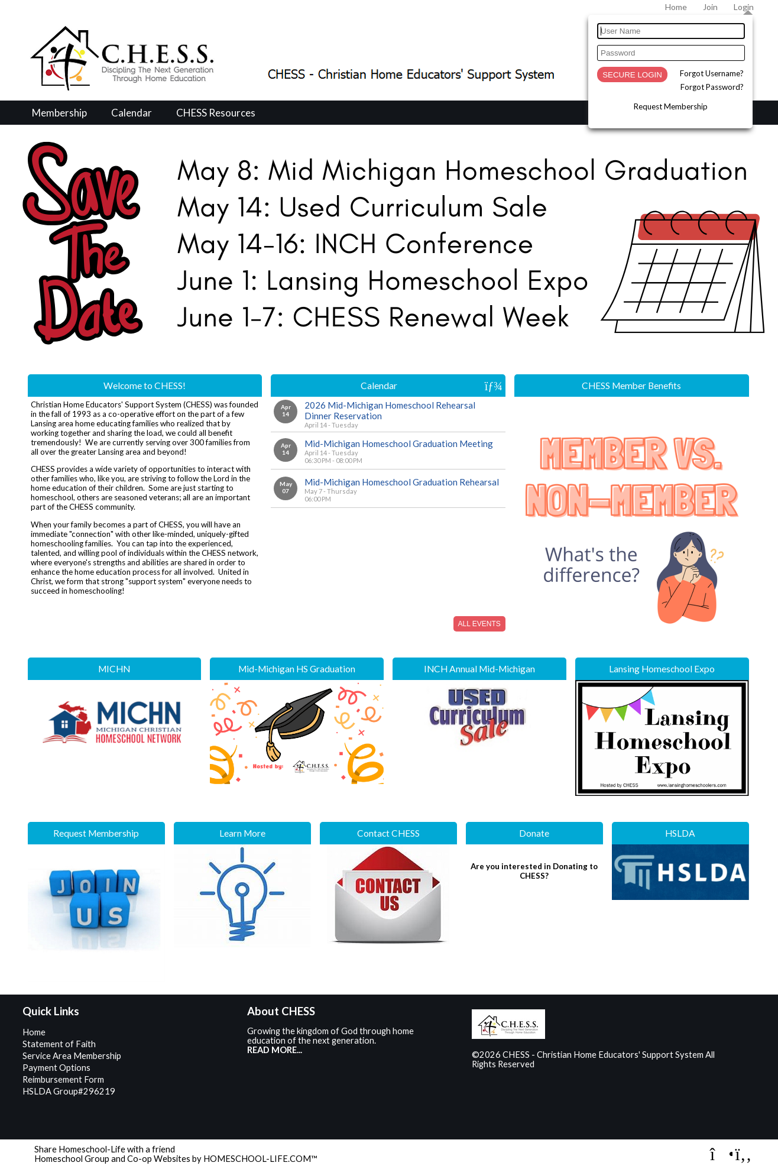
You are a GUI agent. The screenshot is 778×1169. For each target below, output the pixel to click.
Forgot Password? (712, 87)
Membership (59, 112)
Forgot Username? (712, 73)
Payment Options (56, 1068)
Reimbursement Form (63, 1079)
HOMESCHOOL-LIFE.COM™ (260, 1159)
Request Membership (671, 106)
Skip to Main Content (586, 1064)
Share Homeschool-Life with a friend (104, 1149)
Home (34, 1032)
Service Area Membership (71, 1056)
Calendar (131, 112)
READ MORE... (274, 1050)
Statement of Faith (59, 1044)
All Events (479, 624)
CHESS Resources (215, 112)
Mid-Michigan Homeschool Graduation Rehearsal (401, 482)
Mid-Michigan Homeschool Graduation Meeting (398, 443)
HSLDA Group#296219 (68, 1091)
